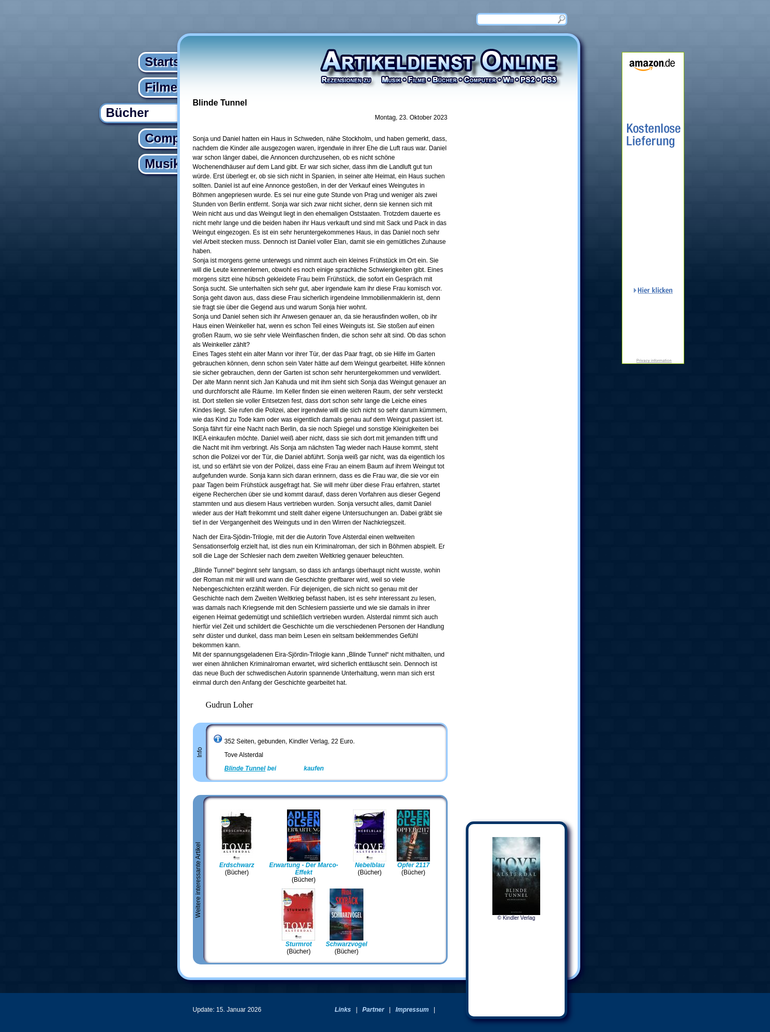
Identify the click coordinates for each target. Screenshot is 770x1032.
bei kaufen (274, 768)
